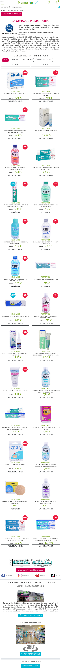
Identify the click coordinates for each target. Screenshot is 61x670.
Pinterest (40, 575)
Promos (15, 60)
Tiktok (55, 575)
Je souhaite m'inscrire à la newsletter (30, 570)
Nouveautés (28, 60)
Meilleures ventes (44, 60)
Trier (45, 65)
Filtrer (15, 65)
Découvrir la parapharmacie (30, 615)
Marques (10, 10)
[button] (49, 2)
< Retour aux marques (12, 14)
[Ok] (59, 7)
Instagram (23, 575)
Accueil (3, 10)
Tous (5, 60)
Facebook (6, 575)
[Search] (29, 7)
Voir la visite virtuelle (30, 654)
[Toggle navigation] (2, 2)
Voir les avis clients (30, 666)
